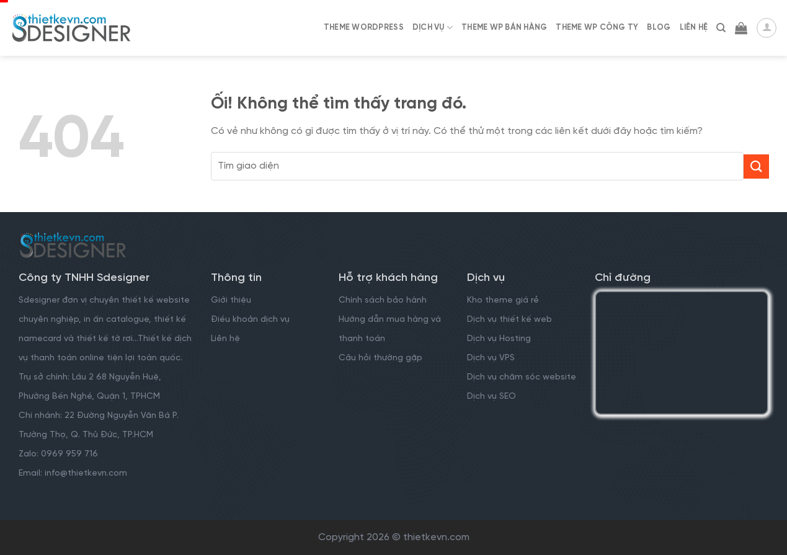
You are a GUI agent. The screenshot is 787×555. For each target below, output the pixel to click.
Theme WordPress (364, 28)
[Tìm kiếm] (721, 28)
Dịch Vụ (432, 27)
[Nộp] (756, 166)
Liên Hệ (694, 28)
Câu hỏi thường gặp (380, 358)
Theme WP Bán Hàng (504, 28)
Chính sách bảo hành (383, 300)
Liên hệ (225, 339)
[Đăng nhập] (766, 28)
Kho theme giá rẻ (503, 300)
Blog (658, 28)
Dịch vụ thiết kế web (510, 319)
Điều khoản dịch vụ (250, 319)
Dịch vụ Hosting (499, 339)
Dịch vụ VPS (491, 358)
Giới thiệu (231, 300)
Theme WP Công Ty (597, 28)
